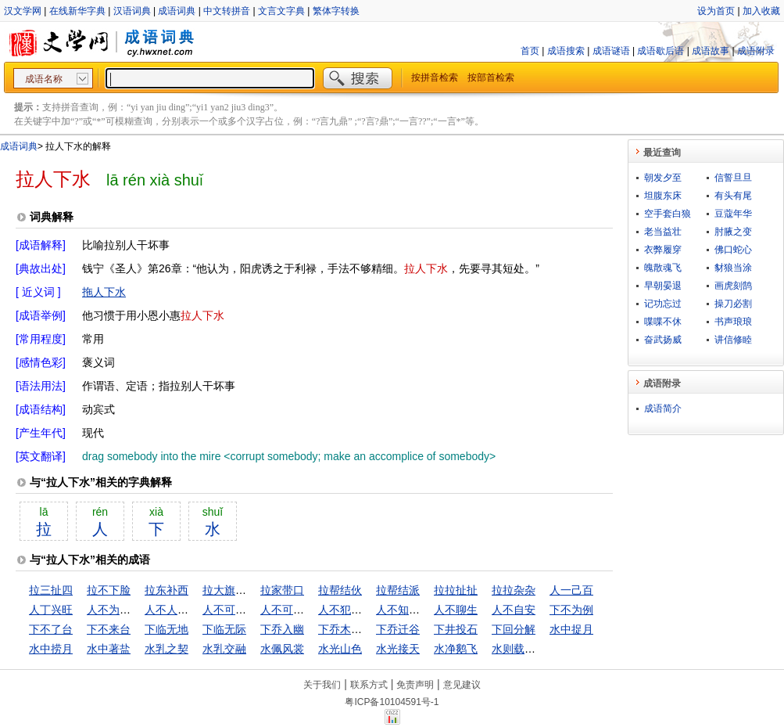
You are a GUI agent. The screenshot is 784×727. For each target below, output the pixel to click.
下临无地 (166, 629)
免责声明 (415, 684)
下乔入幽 (282, 629)
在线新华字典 (77, 10)
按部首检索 (490, 77)
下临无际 (224, 629)
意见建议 (462, 684)
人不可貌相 (229, 609)
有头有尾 (733, 195)
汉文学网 (22, 10)
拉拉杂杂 (513, 590)
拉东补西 (166, 590)
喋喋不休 (663, 321)
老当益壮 (663, 231)
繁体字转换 (336, 10)
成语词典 (176, 10)
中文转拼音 (226, 10)
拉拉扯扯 (456, 590)
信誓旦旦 (733, 177)
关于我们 (322, 684)
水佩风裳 (282, 648)
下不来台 (109, 629)
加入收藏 (761, 10)
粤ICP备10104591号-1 (392, 701)
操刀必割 (733, 303)
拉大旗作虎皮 (235, 590)
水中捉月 (571, 629)
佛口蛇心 (733, 249)
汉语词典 (132, 10)
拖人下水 (104, 292)
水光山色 (340, 648)
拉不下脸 (109, 590)
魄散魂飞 (663, 267)
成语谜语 (611, 50)
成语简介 (663, 408)
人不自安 (513, 609)
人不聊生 (456, 609)
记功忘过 (663, 303)
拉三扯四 (51, 590)
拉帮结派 (398, 590)
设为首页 (716, 10)
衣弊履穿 (663, 249)
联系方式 (369, 684)
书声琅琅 (733, 321)
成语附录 (756, 50)
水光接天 (398, 648)
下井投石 (456, 629)
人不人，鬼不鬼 (183, 609)
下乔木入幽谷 (351, 629)
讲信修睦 (733, 339)
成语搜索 (566, 50)
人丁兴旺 (51, 609)
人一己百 (571, 590)
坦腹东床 (663, 195)
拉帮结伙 (340, 590)
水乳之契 (166, 648)
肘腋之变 (733, 231)
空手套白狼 (667, 213)
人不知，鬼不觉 (414, 609)
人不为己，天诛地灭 (136, 609)
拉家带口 (282, 590)
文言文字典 (281, 10)
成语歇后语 (660, 50)
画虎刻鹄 (733, 285)
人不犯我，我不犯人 (367, 609)
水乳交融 (224, 648)
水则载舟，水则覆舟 (541, 648)
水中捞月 (51, 648)
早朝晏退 (663, 285)
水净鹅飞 (456, 648)
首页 (530, 50)
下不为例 (571, 609)
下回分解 (513, 629)
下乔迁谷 (398, 629)
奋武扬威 (663, 339)
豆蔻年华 (733, 213)
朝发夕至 (663, 177)
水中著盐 (109, 648)
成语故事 (710, 50)
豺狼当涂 (733, 267)
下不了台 (51, 629)
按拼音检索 (434, 77)
